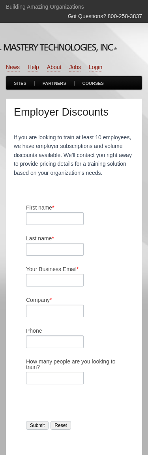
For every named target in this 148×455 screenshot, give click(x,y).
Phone (34, 330)
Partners (54, 83)
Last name (40, 238)
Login (95, 67)
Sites (20, 83)
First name (40, 207)
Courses (93, 83)
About (54, 67)
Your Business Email (52, 269)
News (13, 67)
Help (33, 67)
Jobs (75, 67)
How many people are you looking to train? (70, 364)
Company (39, 300)
